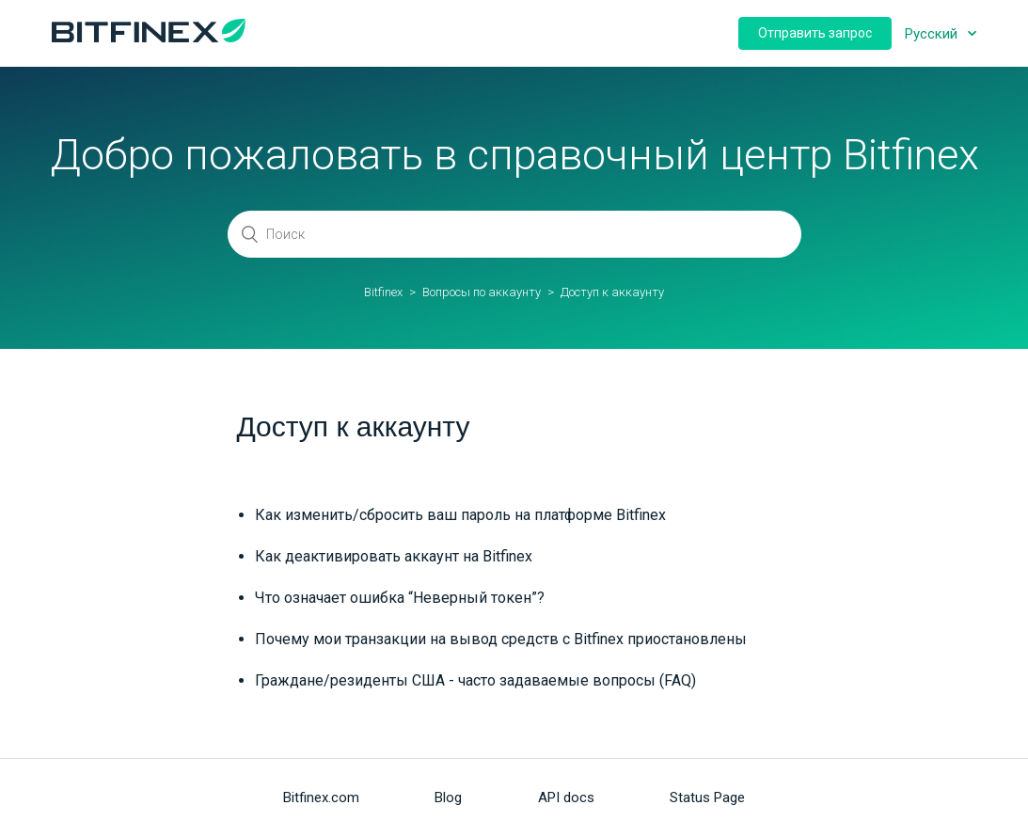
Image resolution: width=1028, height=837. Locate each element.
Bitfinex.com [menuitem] (321, 797)
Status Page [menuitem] (707, 797)
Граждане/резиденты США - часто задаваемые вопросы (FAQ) (475, 680)
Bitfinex (383, 292)
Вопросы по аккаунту (481, 292)
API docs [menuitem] (566, 797)
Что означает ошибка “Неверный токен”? (400, 598)
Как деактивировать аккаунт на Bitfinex (393, 556)
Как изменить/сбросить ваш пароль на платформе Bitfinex (460, 515)
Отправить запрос (815, 32)
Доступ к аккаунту (612, 292)
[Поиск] (514, 234)
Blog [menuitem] (448, 797)
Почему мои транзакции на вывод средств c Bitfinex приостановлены (501, 639)
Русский (933, 33)
